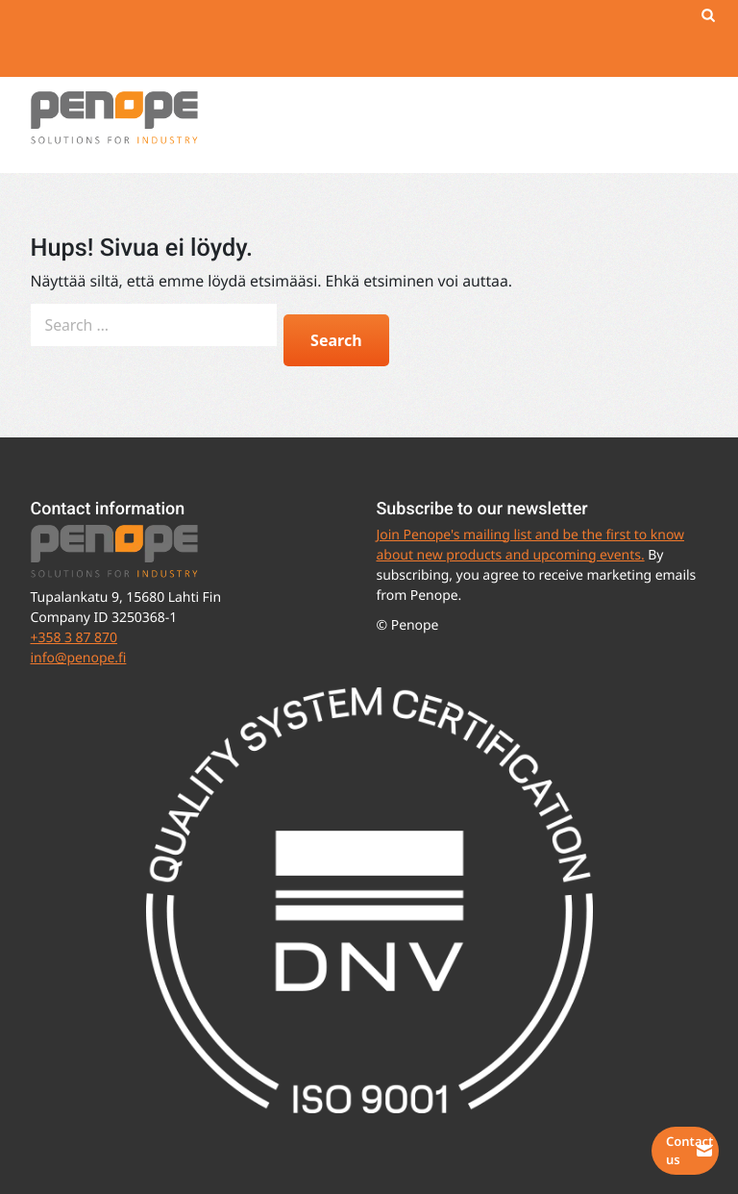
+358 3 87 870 (74, 638)
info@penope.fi (79, 658)
